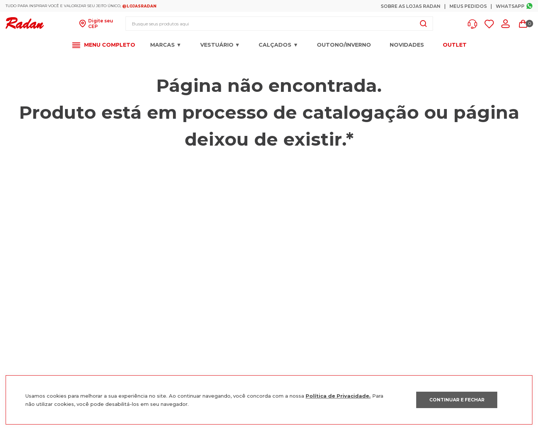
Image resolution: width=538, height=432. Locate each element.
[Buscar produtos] (423, 23)
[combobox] (279, 23)
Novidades (407, 44)
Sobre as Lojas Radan (410, 6)
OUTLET (455, 45)
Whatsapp (510, 6)
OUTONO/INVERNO (344, 44)
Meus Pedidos (468, 6)
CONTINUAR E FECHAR (457, 400)
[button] (474, 24)
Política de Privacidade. (338, 396)
